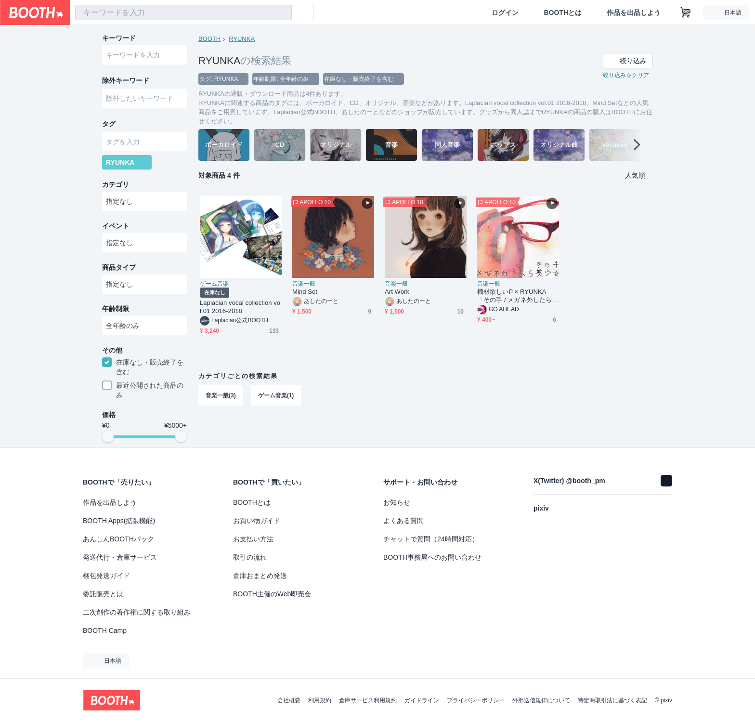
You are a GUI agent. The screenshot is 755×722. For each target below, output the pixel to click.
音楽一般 (303, 284)
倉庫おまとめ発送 (260, 575)
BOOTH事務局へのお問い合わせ (432, 557)
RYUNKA (242, 38)
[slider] (108, 436)
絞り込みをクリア (626, 75)
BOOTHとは (563, 12)
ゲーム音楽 (214, 284)
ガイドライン (421, 700)
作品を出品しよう (634, 12)
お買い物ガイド (256, 521)
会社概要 (288, 700)
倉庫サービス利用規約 (368, 700)
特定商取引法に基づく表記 (612, 700)
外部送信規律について (541, 700)
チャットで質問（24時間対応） (431, 539)
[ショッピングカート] (685, 12)
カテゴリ (115, 184)
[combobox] (183, 12)
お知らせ (396, 502)
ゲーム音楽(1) (276, 395)
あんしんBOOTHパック (118, 539)
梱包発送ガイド (106, 575)
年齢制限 (115, 308)
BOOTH (209, 38)
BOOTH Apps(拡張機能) (119, 521)
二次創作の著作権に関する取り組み (137, 612)
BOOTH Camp (105, 630)
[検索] (282, 13)
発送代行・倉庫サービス (120, 557)
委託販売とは (103, 594)
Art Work (397, 291)
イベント (115, 226)
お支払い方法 (253, 539)
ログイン (505, 12)
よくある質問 (403, 521)
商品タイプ (119, 267)
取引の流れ (250, 557)
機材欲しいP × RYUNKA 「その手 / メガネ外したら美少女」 (517, 296)
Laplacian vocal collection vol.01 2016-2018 (240, 307)
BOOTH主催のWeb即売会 (272, 594)
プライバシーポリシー (476, 700)
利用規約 (319, 700)
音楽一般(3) (221, 395)
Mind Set (304, 291)
